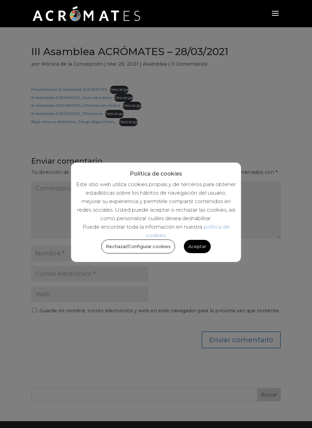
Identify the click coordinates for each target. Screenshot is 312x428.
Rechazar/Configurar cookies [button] (138, 246)
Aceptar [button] (197, 246)
